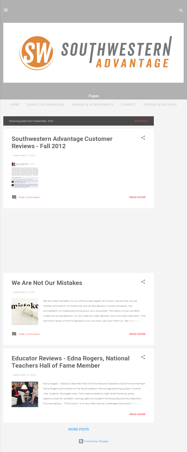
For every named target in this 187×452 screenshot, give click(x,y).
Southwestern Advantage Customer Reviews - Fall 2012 (62, 142)
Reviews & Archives (160, 105)
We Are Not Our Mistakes (47, 282)
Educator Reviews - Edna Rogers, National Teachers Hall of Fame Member (71, 362)
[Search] (181, 11)
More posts (78, 429)
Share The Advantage (45, 105)
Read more (137, 197)
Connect (128, 105)
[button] (143, 138)
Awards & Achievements (93, 105)
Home (14, 105)
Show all (141, 120)
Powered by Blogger (94, 441)
